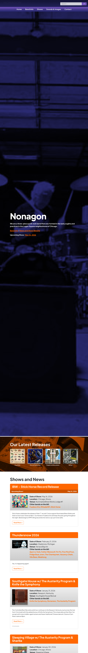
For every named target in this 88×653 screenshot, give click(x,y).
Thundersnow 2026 (28, 536)
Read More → (18, 523)
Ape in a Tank (35, 553)
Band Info (29, 9)
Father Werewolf (48, 553)
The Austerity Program (66, 604)
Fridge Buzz (34, 556)
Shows (40, 9)
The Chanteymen (52, 556)
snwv (42, 556)
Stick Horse (55, 507)
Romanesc (51, 604)
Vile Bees (33, 558)
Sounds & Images (53, 9)
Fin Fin (58, 553)
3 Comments (15, 628)
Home (19, 9)
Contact (67, 9)
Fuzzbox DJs (35, 507)
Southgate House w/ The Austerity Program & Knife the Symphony (41, 585)
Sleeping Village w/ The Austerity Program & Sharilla (39, 642)
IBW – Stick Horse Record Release (40, 487)
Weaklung (42, 558)
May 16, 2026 (30, 235)
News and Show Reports (30, 230)
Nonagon (12, 3)
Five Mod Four (68, 553)
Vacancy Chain (66, 556)
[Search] (84, 3)
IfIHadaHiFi (45, 507)
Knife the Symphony (38, 604)
